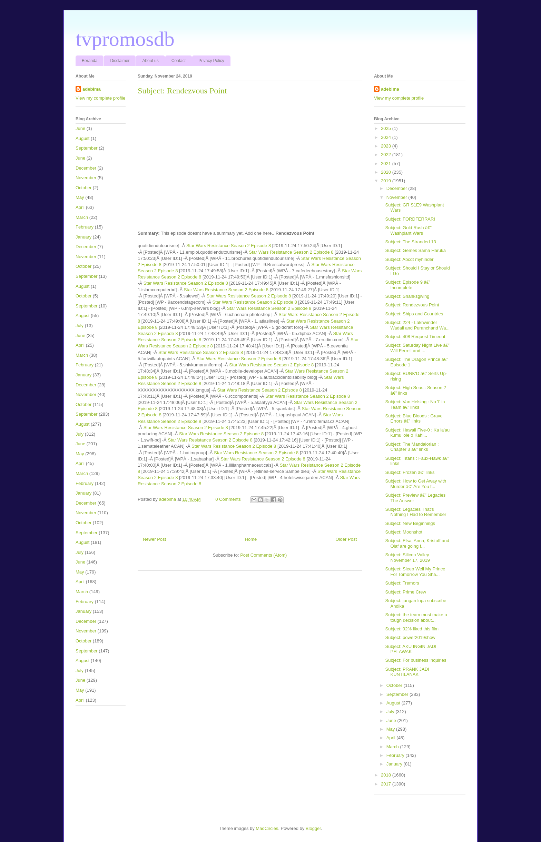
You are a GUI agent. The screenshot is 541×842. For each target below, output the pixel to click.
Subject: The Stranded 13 (410, 241)
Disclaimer (119, 60)
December (86, 168)
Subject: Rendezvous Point (412, 304)
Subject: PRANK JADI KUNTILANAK (407, 672)
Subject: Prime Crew (405, 592)
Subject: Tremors (402, 583)
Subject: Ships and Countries (414, 313)
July (79, 325)
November (86, 177)
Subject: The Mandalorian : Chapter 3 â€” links (412, 447)
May (80, 197)
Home (251, 539)
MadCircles (267, 828)
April (80, 207)
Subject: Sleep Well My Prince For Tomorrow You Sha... (415, 571)
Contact (178, 60)
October (83, 187)
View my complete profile (100, 98)
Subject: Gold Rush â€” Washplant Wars (408, 230)
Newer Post (154, 539)
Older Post (346, 539)
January (83, 237)
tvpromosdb (125, 39)
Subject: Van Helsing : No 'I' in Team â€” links (415, 404)
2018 (386, 775)
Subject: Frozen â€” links (409, 472)
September (87, 148)
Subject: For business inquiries (415, 660)
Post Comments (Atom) (263, 555)
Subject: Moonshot (403, 532)
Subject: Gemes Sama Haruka (415, 250)
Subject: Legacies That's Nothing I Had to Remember (415, 512)
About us (150, 60)
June (80, 128)
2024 (386, 137)
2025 (386, 128)
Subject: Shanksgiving (407, 296)
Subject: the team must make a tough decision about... (416, 617)
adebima (91, 89)
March (82, 217)
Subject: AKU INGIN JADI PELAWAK (410, 649)
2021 (386, 163)
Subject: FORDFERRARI (410, 219)
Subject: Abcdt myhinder (409, 259)
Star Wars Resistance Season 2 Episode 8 (228, 245)
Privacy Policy (211, 60)
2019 (386, 180)
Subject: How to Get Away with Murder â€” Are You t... (415, 483)
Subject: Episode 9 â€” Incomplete (407, 285)
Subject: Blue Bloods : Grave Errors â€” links (413, 418)
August (82, 138)
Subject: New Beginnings (410, 523)
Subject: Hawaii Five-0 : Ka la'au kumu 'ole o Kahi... (417, 432)
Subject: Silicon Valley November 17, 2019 (407, 557)
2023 (386, 146)
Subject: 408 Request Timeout (415, 336)
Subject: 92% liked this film (412, 628)
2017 (386, 784)
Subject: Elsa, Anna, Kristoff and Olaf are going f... (417, 543)
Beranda (89, 60)
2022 (386, 154)
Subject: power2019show (410, 637)
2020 (386, 172)
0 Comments (228, 499)
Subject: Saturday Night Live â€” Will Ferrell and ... (417, 348)
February (85, 227)
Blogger (313, 828)
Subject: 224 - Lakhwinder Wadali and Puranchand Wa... (417, 325)
